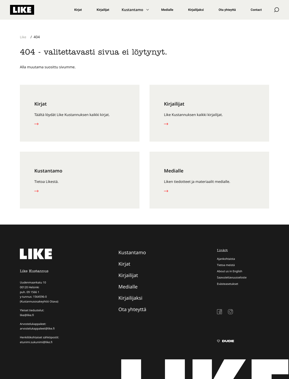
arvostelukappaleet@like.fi (37, 329)
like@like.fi (27, 315)
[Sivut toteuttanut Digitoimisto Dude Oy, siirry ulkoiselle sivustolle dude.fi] (225, 341)
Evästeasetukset (227, 284)
